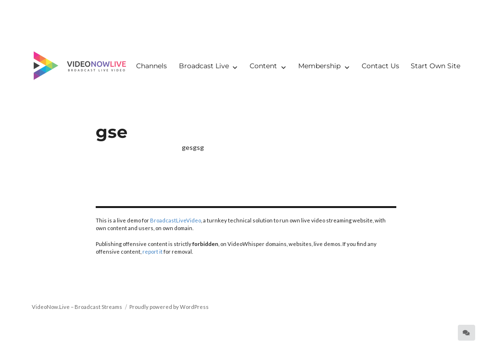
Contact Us (380, 65)
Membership (319, 65)
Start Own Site (435, 65)
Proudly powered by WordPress (169, 307)
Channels (151, 65)
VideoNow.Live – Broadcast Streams (77, 307)
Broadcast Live (204, 65)
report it (152, 251)
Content (263, 65)
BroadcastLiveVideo (175, 220)
